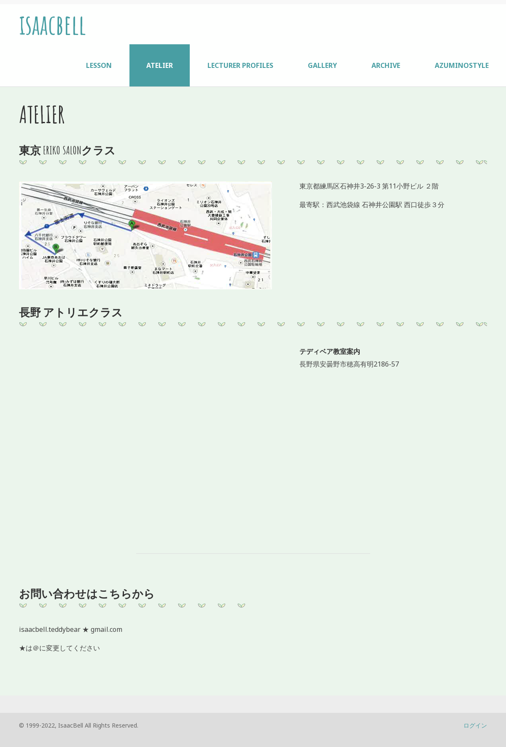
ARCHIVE (385, 65)
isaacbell (52, 24)
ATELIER (159, 65)
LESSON (99, 65)
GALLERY (322, 65)
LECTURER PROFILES (240, 65)
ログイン (475, 725)
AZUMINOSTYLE (462, 65)
